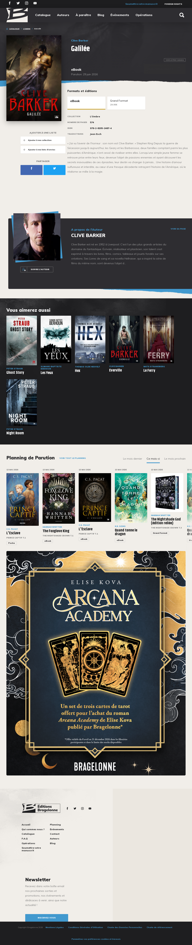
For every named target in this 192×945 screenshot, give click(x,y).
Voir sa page (178, 229)
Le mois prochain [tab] (175, 458)
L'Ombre (26, 29)
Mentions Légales (55, 927)
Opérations (144, 15)
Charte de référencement (159, 927)
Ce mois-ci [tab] (153, 458)
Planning (55, 824)
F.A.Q (25, 838)
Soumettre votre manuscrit (141, 3)
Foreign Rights (173, 4)
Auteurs (63, 15)
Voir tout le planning (72, 458)
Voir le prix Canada (175, 60)
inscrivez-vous (47, 918)
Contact (54, 833)
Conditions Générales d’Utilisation (85, 927)
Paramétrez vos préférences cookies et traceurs (96, 939)
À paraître (83, 15)
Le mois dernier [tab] (132, 458)
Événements (119, 15)
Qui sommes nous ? (33, 829)
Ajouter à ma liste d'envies (38, 149)
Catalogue (43, 15)
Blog (101, 15)
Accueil (26, 824)
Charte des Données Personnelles (124, 927)
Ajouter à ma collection (36, 140)
